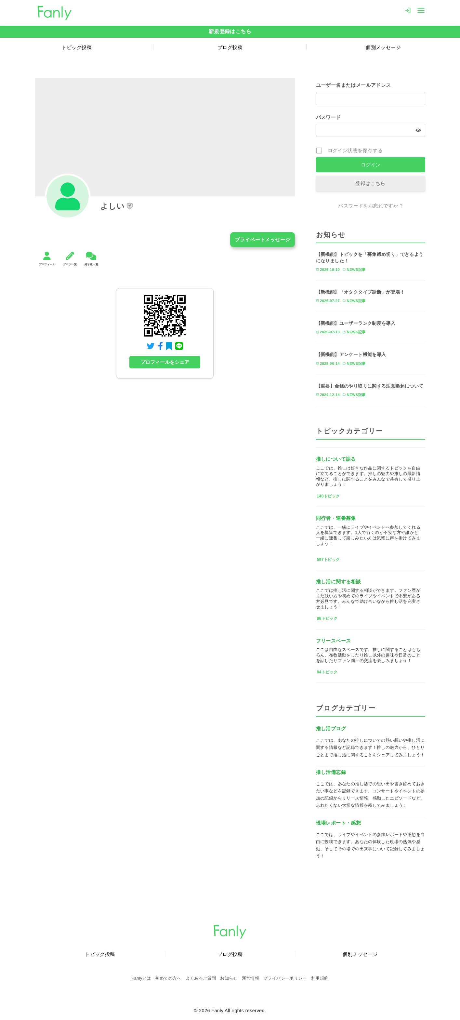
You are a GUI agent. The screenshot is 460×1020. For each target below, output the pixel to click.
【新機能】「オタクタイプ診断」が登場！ (360, 292)
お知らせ (229, 978)
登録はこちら (370, 183)
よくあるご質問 (201, 978)
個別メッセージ (360, 954)
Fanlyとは (141, 978)
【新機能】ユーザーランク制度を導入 (356, 323)
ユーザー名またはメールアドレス (353, 85)
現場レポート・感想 (338, 823)
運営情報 (250, 978)
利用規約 (320, 978)
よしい (112, 206)
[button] (129, 206)
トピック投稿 (77, 47)
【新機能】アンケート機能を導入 (351, 354)
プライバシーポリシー (285, 978)
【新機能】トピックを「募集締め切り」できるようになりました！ (370, 257)
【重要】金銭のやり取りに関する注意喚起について (370, 386)
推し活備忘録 (331, 772)
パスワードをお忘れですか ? (370, 205)
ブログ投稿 (230, 47)
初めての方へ (168, 978)
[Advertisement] (165, 448)
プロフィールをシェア (164, 362)
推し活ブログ (331, 728)
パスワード (328, 117)
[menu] (421, 10)
